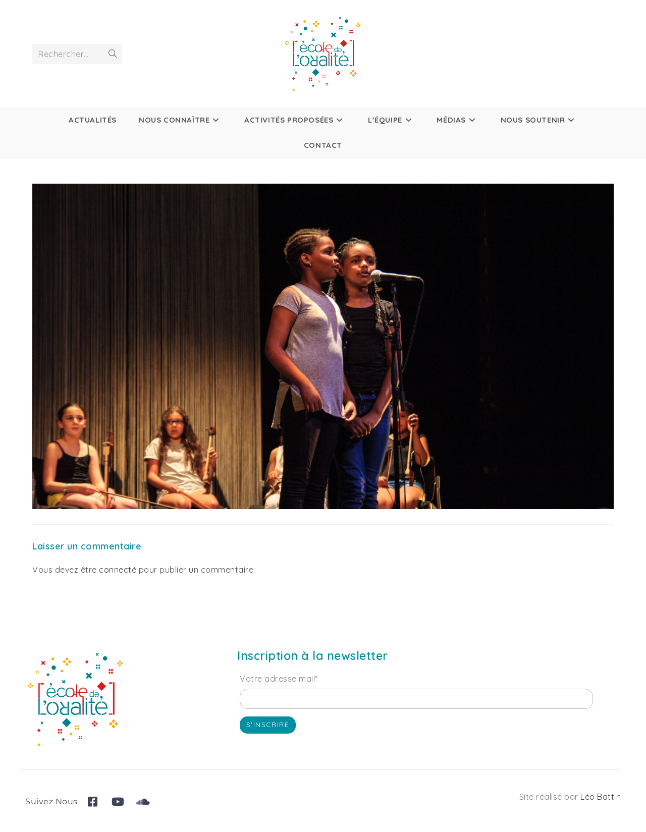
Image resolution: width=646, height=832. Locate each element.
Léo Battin (600, 797)
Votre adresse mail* (279, 679)
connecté (117, 570)
